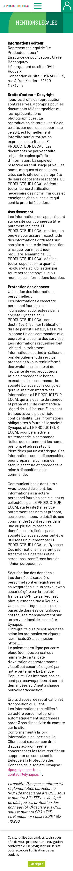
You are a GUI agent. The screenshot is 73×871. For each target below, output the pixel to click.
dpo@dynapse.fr (22, 769)
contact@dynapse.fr (25, 774)
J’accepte (36, 864)
